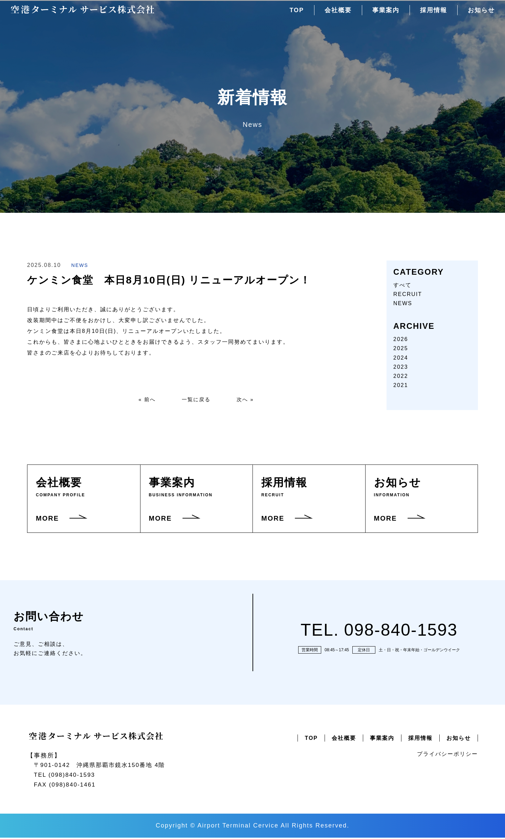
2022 (400, 376)
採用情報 (431, 13)
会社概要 (333, 13)
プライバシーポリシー (447, 755)
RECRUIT (407, 294)
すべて (402, 285)
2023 (400, 367)
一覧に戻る (196, 400)
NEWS (79, 265)
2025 (400, 348)
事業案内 (382, 13)
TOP (291, 13)
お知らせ (480, 13)
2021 (400, 385)
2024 (400, 358)
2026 (400, 339)
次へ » (248, 400)
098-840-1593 (401, 631)
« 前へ (145, 400)
